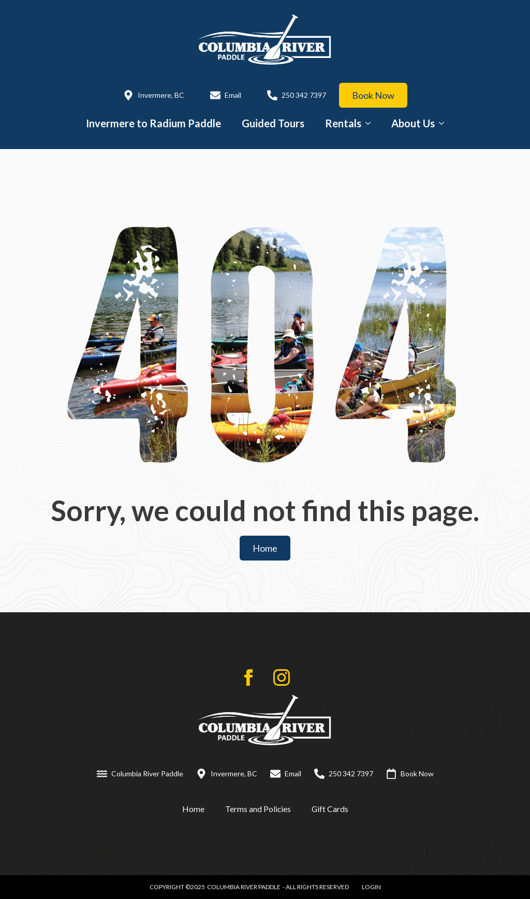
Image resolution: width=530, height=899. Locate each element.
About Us (413, 123)
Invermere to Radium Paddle (153, 123)
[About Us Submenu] (444, 123)
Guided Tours (273, 123)
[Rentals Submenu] (371, 123)
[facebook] (248, 677)
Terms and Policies (258, 809)
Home (193, 809)
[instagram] (281, 677)
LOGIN (371, 887)
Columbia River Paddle (244, 887)
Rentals (343, 123)
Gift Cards (330, 809)
